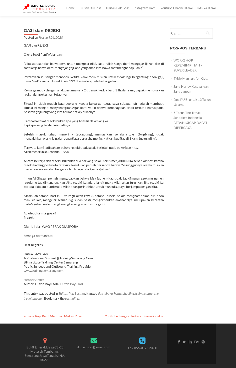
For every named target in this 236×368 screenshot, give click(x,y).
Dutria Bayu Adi (71, 284)
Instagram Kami (145, 8)
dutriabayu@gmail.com (93, 347)
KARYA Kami (206, 8)
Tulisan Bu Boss (90, 8)
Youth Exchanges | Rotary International (134, 316)
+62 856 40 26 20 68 (142, 348)
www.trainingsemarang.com (44, 270)
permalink (72, 298)
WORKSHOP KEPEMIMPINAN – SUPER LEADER (188, 65)
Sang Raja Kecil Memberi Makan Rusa (53, 316)
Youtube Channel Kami (176, 8)
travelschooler (33, 298)
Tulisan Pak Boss (117, 8)
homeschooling (124, 293)
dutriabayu (105, 293)
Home (70, 8)
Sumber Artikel (34, 280)
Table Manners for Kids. (191, 78)
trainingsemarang (147, 293)
